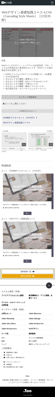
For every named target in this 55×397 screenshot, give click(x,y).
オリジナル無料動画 (36, 338)
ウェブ (3, 344)
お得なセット (6, 313)
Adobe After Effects (8, 323)
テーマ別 (4, 334)
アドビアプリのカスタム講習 (12, 295)
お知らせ (8, 355)
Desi (27, 376)
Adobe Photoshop (7, 318)
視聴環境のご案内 (10, 352)
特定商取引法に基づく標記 (13, 367)
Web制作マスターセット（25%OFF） (20, 118)
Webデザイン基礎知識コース (16, 123)
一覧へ (27, 213)
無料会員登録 (27, 276)
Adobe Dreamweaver (9, 329)
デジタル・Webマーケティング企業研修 (13, 304)
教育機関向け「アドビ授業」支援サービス (40, 297)
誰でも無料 (33, 341)
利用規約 (8, 364)
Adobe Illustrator (35, 313)
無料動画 (32, 334)
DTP (2, 338)
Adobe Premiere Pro (36, 323)
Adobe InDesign (34, 318)
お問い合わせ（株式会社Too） (14, 357)
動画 (3, 341)
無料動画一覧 (27, 272)
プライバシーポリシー (12, 362)
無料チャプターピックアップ (39, 344)
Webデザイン (34, 329)
